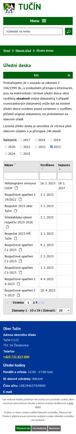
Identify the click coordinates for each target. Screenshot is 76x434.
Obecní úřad (23, 50)
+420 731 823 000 (16, 357)
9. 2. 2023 (47, 245)
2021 (26, 147)
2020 (11, 147)
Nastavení (54, 428)
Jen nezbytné (39, 428)
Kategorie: (10, 139)
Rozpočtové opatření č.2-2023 (18, 258)
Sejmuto (64, 165)
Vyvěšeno (47, 165)
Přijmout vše (23, 428)
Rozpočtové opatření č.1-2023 (18, 247)
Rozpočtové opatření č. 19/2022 (20, 196)
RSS (52, 75)
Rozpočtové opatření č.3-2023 (18, 270)
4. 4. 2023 (47, 279)
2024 (11, 154)
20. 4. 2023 (47, 290)
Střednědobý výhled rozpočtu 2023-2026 (18, 222)
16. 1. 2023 (47, 183)
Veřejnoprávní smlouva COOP (20, 185)
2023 (57, 147)
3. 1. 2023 (47, 194)
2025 (26, 154)
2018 (41, 140)
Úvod (6, 50)
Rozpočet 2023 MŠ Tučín (17, 235)
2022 (42, 147)
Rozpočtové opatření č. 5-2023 (20, 292)
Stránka (18, 302)
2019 (56, 140)
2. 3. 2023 (47, 256)
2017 (26, 140)
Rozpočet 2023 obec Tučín (18, 208)
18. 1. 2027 (61, 185)
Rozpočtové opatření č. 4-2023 (20, 281)
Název (8, 165)
